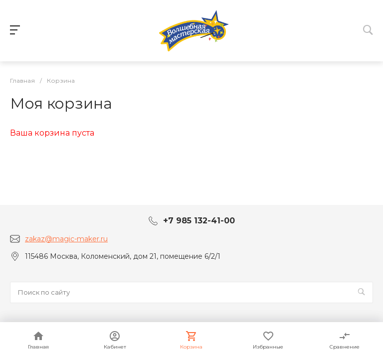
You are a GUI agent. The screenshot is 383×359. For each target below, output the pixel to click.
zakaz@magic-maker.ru (66, 238)
